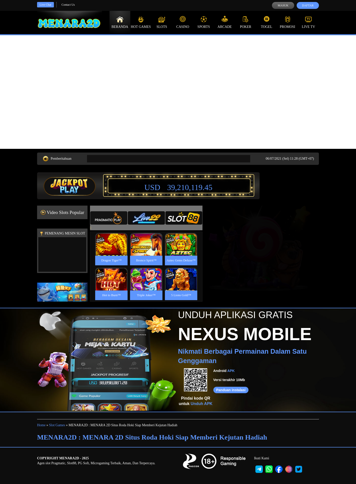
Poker (245, 22)
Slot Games (57, 425)
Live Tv (308, 22)
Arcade (225, 22)
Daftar (307, 5)
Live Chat (45, 4)
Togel (266, 22)
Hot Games (141, 22)
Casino (182, 22)
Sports (204, 22)
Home (41, 425)
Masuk (283, 5)
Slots (161, 22)
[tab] (108, 218)
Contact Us (68, 4)
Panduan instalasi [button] (230, 390)
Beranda (119, 22)
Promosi (287, 22)
